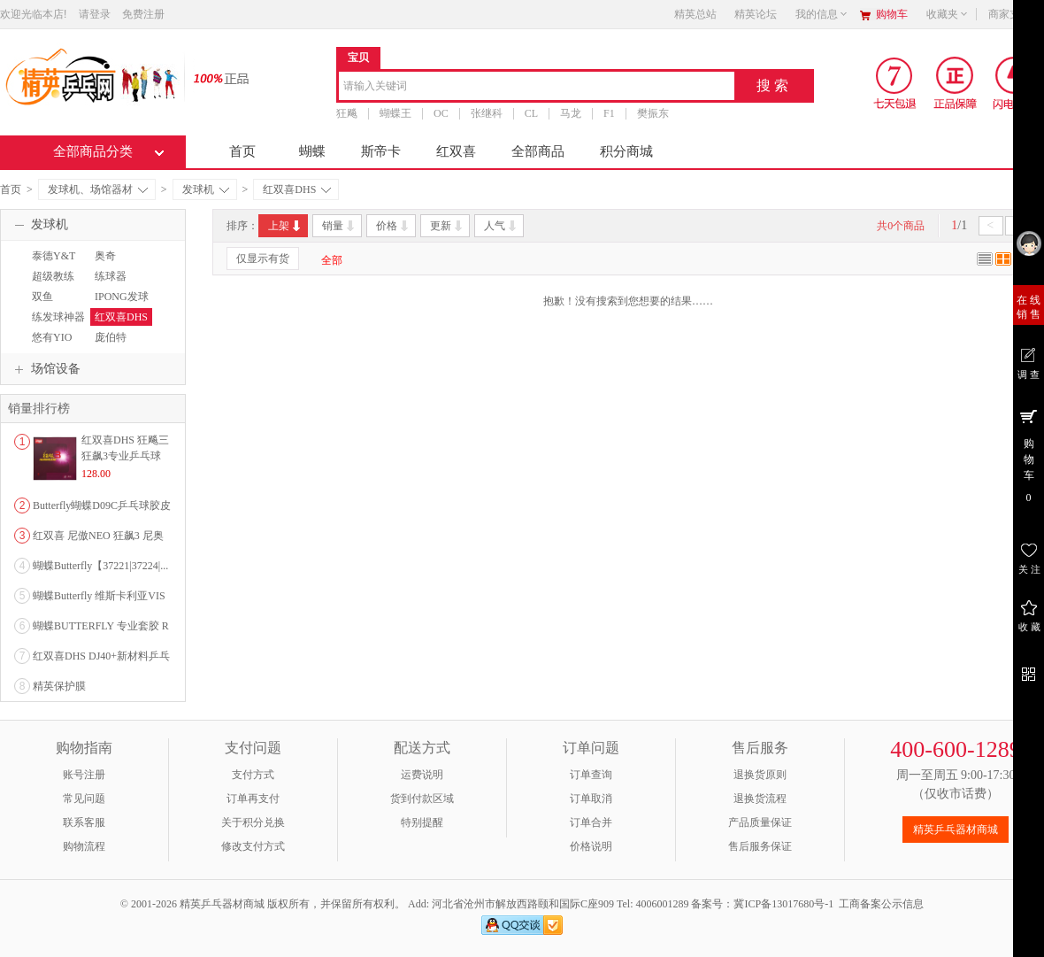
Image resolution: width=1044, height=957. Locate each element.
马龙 (570, 113)
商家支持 (1014, 14)
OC (441, 113)
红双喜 (456, 151)
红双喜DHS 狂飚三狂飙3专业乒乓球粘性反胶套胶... (125, 456)
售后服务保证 (760, 846)
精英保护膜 (59, 686)
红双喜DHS (297, 189)
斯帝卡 (381, 151)
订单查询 (591, 774)
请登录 (95, 14)
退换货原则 (760, 774)
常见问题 (84, 798)
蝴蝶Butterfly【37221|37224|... (100, 566)
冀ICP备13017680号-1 (783, 904)
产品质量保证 (760, 822)
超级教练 (53, 276)
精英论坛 (755, 14)
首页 (242, 151)
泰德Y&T (53, 256)
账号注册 (84, 774)
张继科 (487, 113)
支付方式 (253, 774)
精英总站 (695, 14)
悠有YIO (52, 337)
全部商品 (537, 151)
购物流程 (84, 846)
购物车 (892, 14)
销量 (339, 226)
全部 (331, 260)
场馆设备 (45, 369)
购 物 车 (1028, 455)
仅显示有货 (262, 258)
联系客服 (84, 822)
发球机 (205, 189)
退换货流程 (760, 798)
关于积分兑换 (253, 822)
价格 (393, 226)
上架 (285, 226)
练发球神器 (58, 317)
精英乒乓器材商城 (955, 829)
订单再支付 (253, 798)
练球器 (111, 276)
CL (531, 113)
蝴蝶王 (395, 113)
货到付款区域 (422, 798)
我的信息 (821, 14)
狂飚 (346, 113)
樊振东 (653, 113)
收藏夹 (947, 14)
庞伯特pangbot (108, 345)
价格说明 (591, 846)
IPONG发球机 (119, 304)
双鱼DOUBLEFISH (60, 304)
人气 (501, 226)
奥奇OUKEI (106, 264)
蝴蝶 (312, 151)
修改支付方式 (253, 846)
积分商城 (626, 151)
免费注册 (143, 14)
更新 (447, 226)
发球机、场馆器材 (98, 189)
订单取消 (591, 798)
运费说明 (422, 774)
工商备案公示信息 (881, 904)
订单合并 (591, 822)
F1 (609, 113)
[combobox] (536, 87)
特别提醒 (422, 822)
